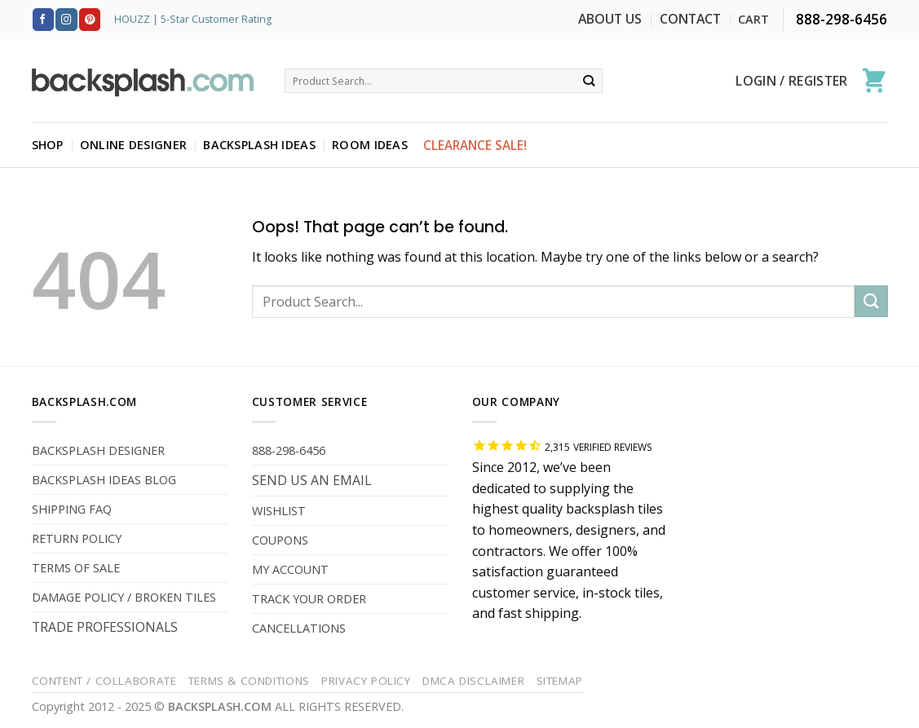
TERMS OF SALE (76, 568)
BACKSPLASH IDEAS (259, 144)
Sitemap (560, 680)
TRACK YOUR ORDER (309, 599)
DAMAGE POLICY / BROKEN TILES (124, 597)
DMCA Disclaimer (473, 680)
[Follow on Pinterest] (89, 19)
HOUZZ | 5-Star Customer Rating (193, 19)
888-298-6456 (288, 450)
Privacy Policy (366, 680)
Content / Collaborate (104, 680)
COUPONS (280, 540)
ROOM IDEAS (370, 144)
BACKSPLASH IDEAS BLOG (104, 480)
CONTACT (690, 19)
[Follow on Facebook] (43, 19)
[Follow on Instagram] (66, 19)
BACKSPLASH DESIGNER (98, 450)
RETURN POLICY (77, 538)
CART (753, 19)
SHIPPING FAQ (72, 509)
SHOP (48, 144)
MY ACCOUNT (290, 569)
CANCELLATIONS (299, 628)
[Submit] (589, 80)
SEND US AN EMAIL (311, 480)
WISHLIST (279, 510)
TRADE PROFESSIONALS (105, 627)
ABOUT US (610, 19)
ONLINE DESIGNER (133, 144)
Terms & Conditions (249, 680)
